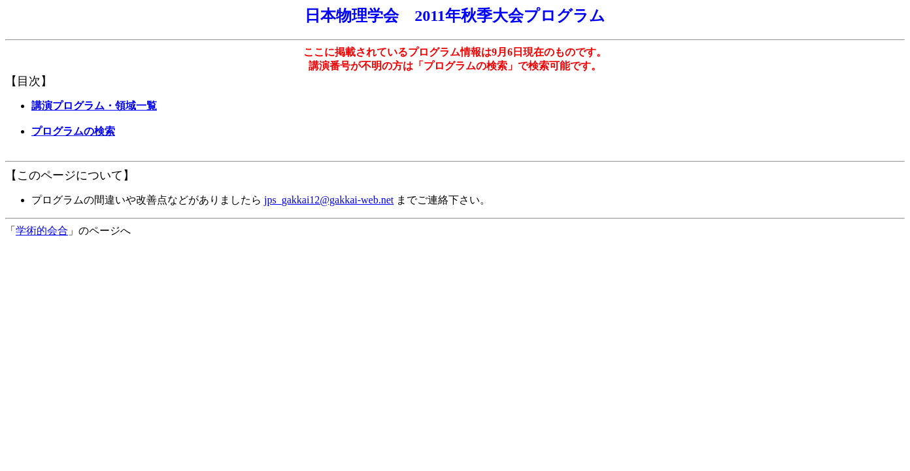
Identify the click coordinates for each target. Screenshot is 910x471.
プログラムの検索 (73, 131)
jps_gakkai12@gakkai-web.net (329, 199)
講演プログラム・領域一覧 (94, 105)
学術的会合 (42, 230)
